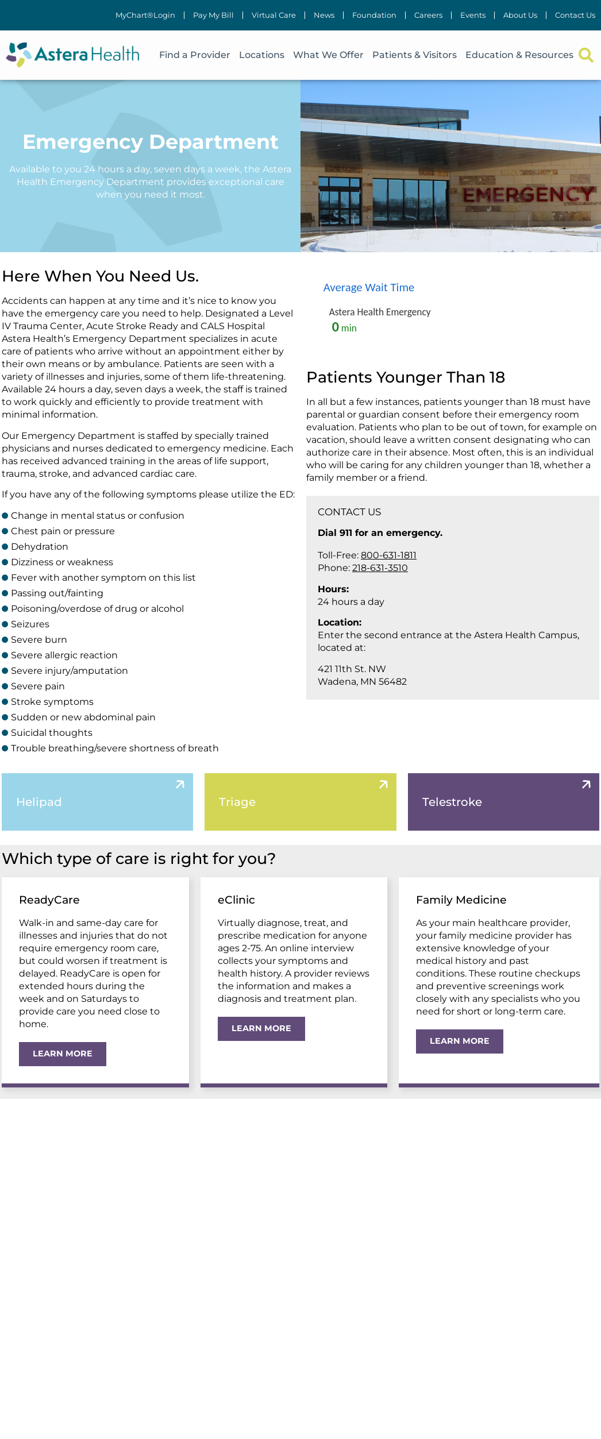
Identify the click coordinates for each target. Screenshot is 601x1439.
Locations (261, 54)
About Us (520, 15)
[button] (585, 55)
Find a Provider (194, 54)
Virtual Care (274, 15)
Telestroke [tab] (452, 802)
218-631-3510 (380, 567)
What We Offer (328, 54)
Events (473, 15)
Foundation (374, 15)
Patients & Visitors (414, 54)
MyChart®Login (145, 15)
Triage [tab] (237, 802)
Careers (428, 15)
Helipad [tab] (39, 802)
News (324, 15)
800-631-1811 (389, 555)
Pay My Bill (213, 15)
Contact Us (575, 15)
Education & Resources (519, 54)
